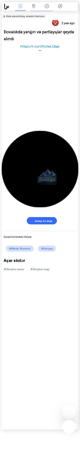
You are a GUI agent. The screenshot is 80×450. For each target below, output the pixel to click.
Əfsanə (60, 6)
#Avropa (47, 248)
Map (33, 6)
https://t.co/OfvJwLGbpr (40, 46)
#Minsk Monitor (20, 248)
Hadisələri (20, 6)
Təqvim (47, 6)
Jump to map (40, 220)
